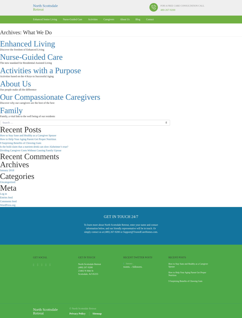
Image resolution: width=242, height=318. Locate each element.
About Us (125, 19)
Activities (93, 19)
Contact (150, 19)
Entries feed (6, 197)
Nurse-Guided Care (72, 19)
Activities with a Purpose (40, 71)
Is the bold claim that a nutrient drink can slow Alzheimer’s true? (34, 146)
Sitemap (97, 313)
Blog (138, 19)
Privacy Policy (77, 313)
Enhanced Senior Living (45, 19)
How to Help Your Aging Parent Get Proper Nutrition (28, 139)
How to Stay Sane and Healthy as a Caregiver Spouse (28, 135)
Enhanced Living (27, 44)
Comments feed (8, 201)
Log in (3, 193)
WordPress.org (7, 205)
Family (11, 111)
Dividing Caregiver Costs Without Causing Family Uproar (30, 150)
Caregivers (109, 19)
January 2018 (7, 170)
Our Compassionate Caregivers (50, 97)
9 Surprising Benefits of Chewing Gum (20, 143)
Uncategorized (7, 182)
